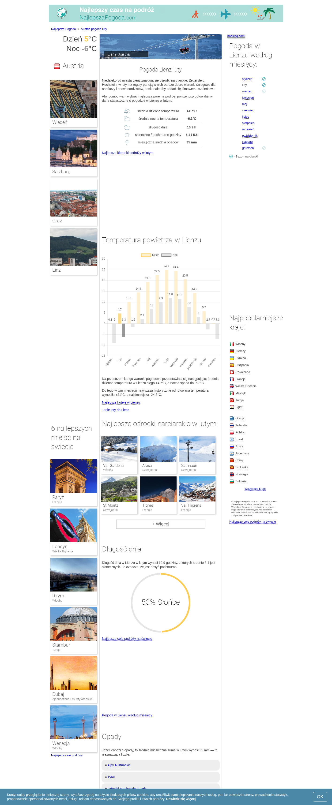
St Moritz (110, 505)
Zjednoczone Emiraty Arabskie (72, 699)
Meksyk (240, 393)
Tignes (148, 505)
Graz (57, 221)
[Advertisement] (161, 191)
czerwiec (248, 110)
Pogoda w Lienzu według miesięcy (127, 715)
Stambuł (61, 645)
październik (250, 135)
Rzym (58, 596)
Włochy (57, 600)
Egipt (238, 407)
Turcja (56, 649)
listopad (247, 141)
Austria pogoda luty (94, 29)
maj (244, 104)
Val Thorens (191, 505)
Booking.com (236, 36)
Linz (56, 270)
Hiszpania (242, 365)
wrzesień (248, 129)
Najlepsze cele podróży (67, 755)
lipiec (245, 116)
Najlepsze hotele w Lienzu (121, 402)
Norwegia (241, 474)
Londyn (60, 546)
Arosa (147, 465)
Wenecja (61, 743)
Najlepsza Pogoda (63, 29)
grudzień (248, 148)
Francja (57, 502)
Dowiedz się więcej (181, 799)
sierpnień (248, 123)
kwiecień (248, 97)
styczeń (247, 79)
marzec (247, 91)
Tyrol (111, 777)
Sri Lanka (241, 467)
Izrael (239, 439)
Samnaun (189, 465)
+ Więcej (160, 523)
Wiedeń (59, 122)
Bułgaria (241, 481)
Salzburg (61, 171)
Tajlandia (241, 425)
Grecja (239, 418)
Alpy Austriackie (119, 765)
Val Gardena (113, 465)
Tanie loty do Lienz (115, 410)
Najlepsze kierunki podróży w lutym (127, 153)
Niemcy (240, 351)
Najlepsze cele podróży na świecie (127, 638)
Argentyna (242, 453)
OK (320, 796)
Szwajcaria (242, 372)
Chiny (239, 460)
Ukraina (240, 358)
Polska (240, 432)
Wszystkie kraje (255, 488)
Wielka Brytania (62, 551)
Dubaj (58, 694)
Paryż (58, 497)
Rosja (239, 446)
